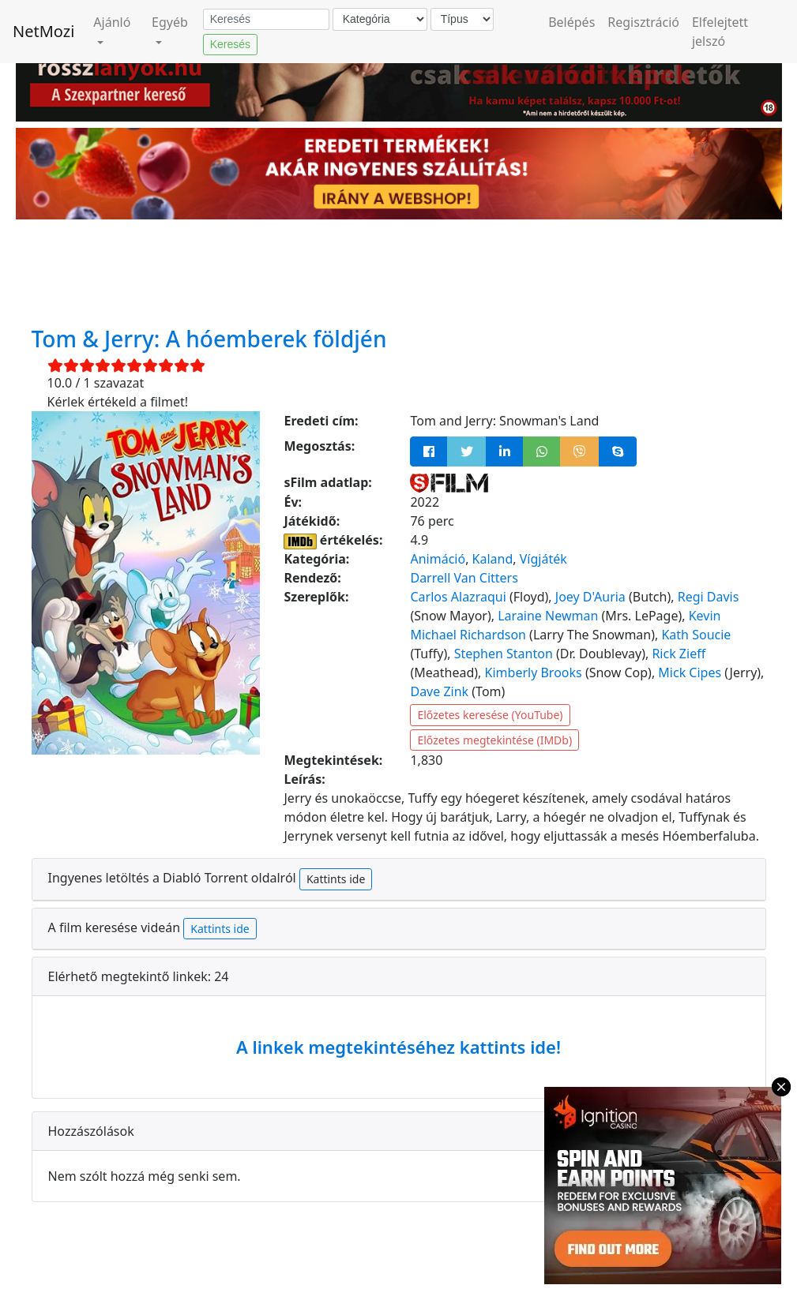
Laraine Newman (548, 615)
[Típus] (462, 19)
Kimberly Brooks (533, 672)
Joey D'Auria (590, 596)
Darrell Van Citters (463, 577)
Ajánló (111, 22)
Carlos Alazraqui (458, 596)
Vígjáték (543, 559)
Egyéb (170, 22)
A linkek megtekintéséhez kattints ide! (398, 1046)
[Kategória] (380, 19)
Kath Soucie (696, 634)
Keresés (230, 44)
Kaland (492, 559)
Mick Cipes (689, 672)
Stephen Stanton (503, 653)
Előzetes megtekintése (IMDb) (494, 739)
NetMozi (43, 31)
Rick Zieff (678, 653)
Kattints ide (335, 878)
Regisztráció (643, 22)
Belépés (571, 22)
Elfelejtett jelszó (720, 31)
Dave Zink (439, 691)
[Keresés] (266, 20)
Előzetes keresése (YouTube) (489, 714)
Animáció (437, 559)
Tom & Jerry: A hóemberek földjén (209, 339)
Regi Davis (708, 596)
